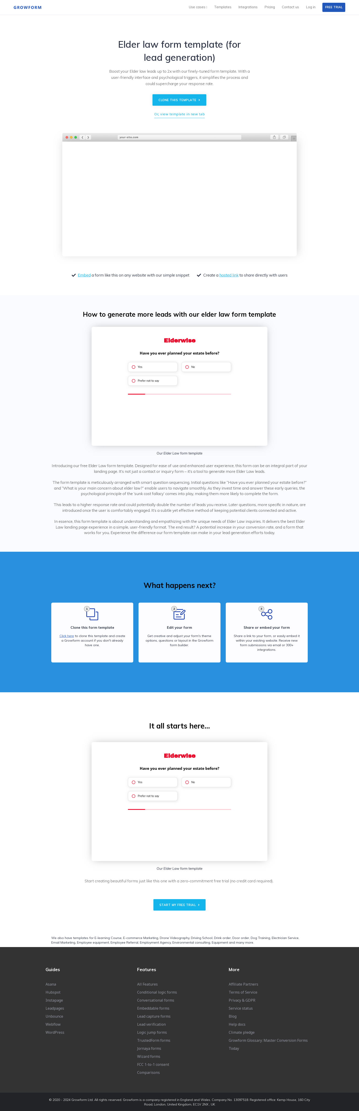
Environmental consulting (191, 942)
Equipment (220, 942)
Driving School (201, 938)
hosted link (229, 275)
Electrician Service (285, 938)
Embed (84, 275)
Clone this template (179, 100)
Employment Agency (155, 942)
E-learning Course (108, 938)
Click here (67, 636)
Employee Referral (124, 942)
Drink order (222, 938)
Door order (240, 938)
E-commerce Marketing (140, 938)
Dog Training (260, 938)
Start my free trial (179, 905)
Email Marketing (63, 942)
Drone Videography (174, 938)
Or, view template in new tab (179, 114)
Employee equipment (93, 942)
